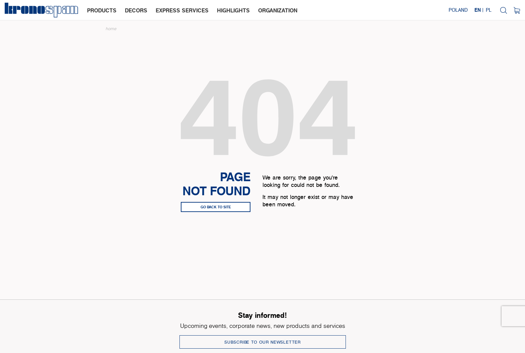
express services (182, 10)
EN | (478, 9)
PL (489, 9)
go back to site (216, 207)
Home (111, 28)
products (102, 10)
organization (277, 10)
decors (136, 10)
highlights (233, 10)
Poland (458, 9)
